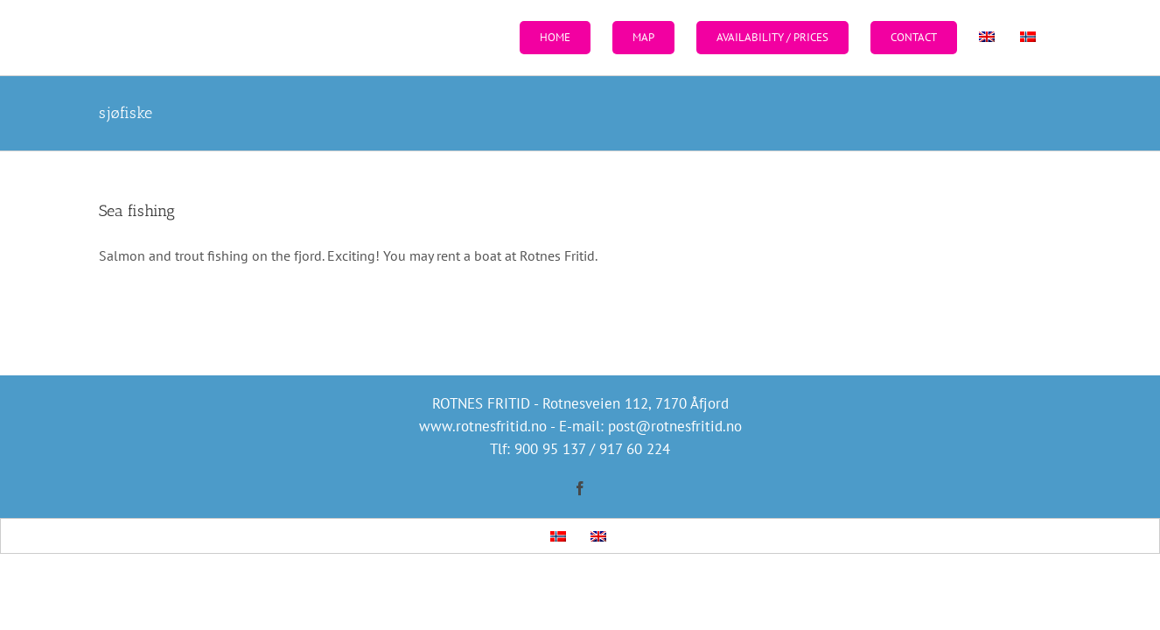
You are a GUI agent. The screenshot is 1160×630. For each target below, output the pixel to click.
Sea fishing (137, 210)
